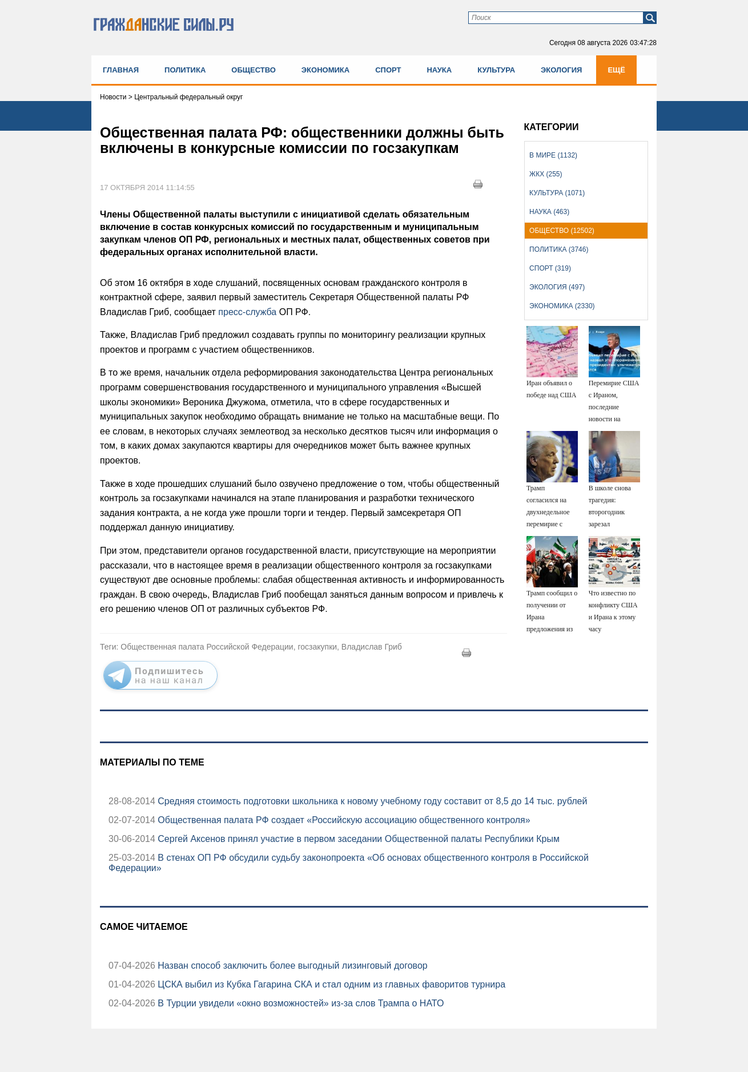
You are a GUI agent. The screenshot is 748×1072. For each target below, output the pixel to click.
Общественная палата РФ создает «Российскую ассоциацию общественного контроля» (342, 820)
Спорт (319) (550, 268)
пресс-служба (246, 312)
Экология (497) (557, 287)
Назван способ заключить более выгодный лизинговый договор (291, 965)
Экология (561, 70)
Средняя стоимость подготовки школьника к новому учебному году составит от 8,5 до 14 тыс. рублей (371, 801)
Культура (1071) (557, 193)
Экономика (325, 70)
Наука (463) (549, 212)
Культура (496, 70)
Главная (121, 70)
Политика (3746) (558, 249)
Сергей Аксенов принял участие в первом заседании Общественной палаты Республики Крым (357, 839)
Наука (439, 70)
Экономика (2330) (561, 306)
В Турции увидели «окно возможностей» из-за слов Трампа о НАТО (299, 1003)
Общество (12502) (561, 231)
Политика (185, 70)
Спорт (388, 70)
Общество (253, 70)
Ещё (616, 70)
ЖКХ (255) (545, 174)
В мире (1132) (553, 155)
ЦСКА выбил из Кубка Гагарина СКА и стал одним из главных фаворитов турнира (330, 984)
